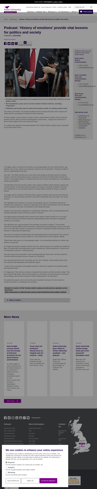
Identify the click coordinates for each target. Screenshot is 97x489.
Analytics (11, 467)
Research (52, 12)
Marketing (11, 472)
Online (60, 2)
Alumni (54, 7)
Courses (31, 12)
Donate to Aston (62, 7)
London (55, 2)
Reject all (30, 481)
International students (33, 7)
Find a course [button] (87, 11)
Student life (41, 12)
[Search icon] (91, 7)
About (74, 12)
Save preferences (13, 481)
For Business (64, 12)
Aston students (46, 7)
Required (11, 462)
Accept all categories (48, 481)
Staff (69, 7)
